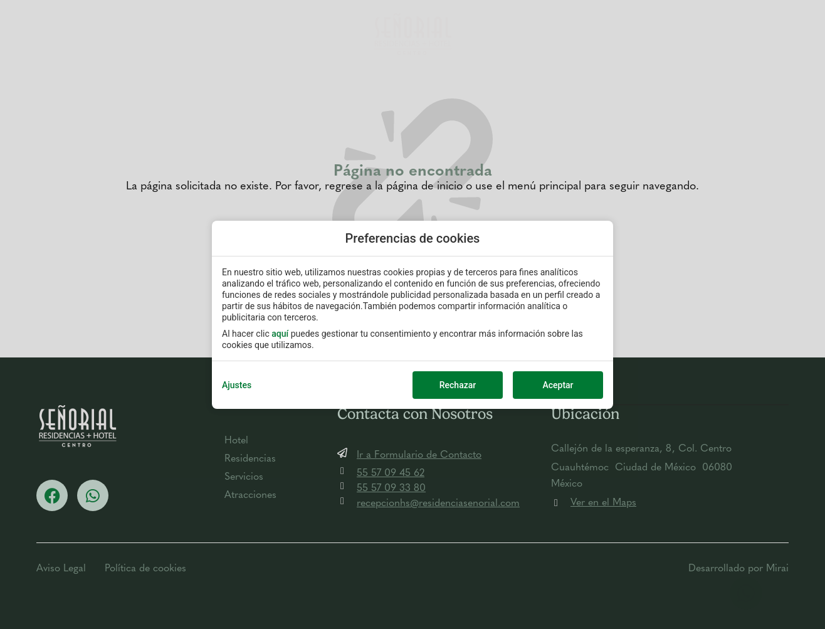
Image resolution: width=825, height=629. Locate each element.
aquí (279, 334)
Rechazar (457, 385)
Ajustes (236, 385)
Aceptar (557, 385)
